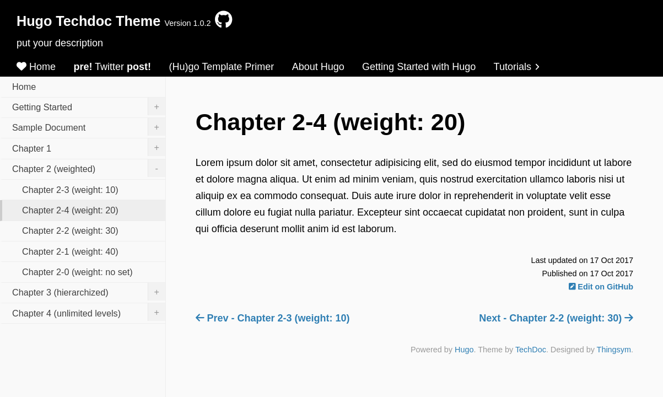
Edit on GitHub (601, 286)
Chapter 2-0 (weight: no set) (77, 272)
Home (36, 66)
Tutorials (517, 66)
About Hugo (318, 66)
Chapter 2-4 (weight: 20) (70, 210)
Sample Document (88, 127)
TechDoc (530, 349)
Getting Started (88, 106)
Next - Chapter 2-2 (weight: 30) (556, 318)
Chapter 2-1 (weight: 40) (70, 251)
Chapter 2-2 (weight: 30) (70, 230)
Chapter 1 (88, 147)
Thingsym (614, 349)
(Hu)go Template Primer (221, 66)
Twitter (112, 66)
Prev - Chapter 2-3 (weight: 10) (273, 318)
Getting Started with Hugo (419, 66)
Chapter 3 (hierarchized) (88, 292)
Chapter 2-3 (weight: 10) (70, 190)
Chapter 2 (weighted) (88, 168)
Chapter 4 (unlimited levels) (88, 312)
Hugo (464, 349)
